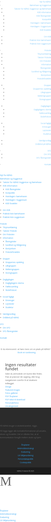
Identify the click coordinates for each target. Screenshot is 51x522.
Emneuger (46, 127)
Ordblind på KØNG (43, 144)
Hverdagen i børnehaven (40, 23)
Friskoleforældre (44, 78)
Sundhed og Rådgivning (41, 71)
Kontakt (47, 164)
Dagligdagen (46, 106)
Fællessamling (45, 113)
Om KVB (47, 36)
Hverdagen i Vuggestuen (40, 26)
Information (46, 64)
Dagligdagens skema (42, 109)
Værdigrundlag (45, 140)
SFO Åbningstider (43, 157)
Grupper (47, 85)
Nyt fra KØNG (45, 1)
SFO (49, 150)
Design (8, 386)
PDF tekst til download (15, 399)
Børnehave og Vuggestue (40, 5)
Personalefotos (12, 403)
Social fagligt (46, 123)
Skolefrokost (45, 116)
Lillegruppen (46, 92)
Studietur (47, 134)
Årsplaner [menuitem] (4, 510)
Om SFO (47, 154)
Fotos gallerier (11, 393)
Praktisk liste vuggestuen (40, 43)
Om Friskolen (45, 61)
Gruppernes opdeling (42, 88)
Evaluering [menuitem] (4, 517)
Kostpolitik (46, 19)
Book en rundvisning (25, 352)
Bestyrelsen (46, 75)
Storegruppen (45, 99)
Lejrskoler (47, 130)
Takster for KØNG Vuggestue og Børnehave (32, 8)
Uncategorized (11, 406)
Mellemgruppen (44, 96)
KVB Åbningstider (43, 16)
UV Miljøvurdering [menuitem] (8, 520)
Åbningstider (45, 68)
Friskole (47, 50)
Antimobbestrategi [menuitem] (8, 514)
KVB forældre (45, 30)
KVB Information (44, 12)
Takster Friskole (44, 57)
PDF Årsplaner (11, 396)
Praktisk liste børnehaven (40, 40)
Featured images (12, 390)
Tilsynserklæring (44, 54)
